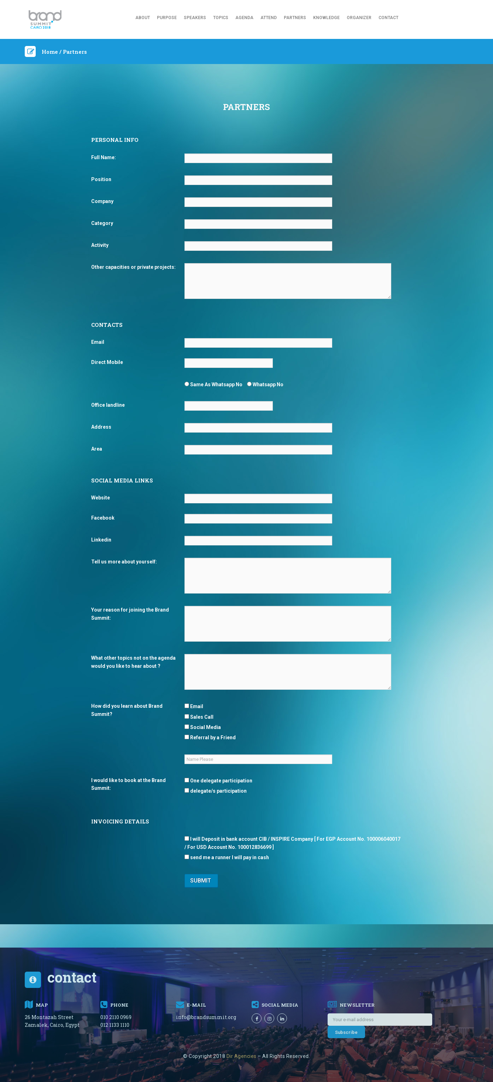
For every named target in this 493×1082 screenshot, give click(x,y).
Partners (295, 17)
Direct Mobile (107, 362)
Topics (220, 17)
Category (102, 223)
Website (100, 498)
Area (96, 449)
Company (102, 201)
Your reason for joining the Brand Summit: (130, 613)
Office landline (108, 405)
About (142, 17)
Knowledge (326, 17)
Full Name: (103, 157)
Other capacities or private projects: (133, 267)
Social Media (202, 727)
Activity (99, 245)
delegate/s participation (215, 791)
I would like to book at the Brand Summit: (128, 784)
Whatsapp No (265, 384)
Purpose (167, 17)
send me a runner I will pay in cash (226, 857)
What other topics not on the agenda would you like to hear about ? (133, 662)
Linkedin (101, 540)
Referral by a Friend (210, 737)
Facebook (103, 518)
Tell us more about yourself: (124, 562)
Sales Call (198, 717)
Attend (268, 17)
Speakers (195, 17)
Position (101, 179)
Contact (388, 17)
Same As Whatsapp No (213, 384)
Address (101, 427)
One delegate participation (218, 780)
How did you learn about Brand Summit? (127, 710)
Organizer (359, 17)
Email (97, 342)
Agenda (244, 17)
